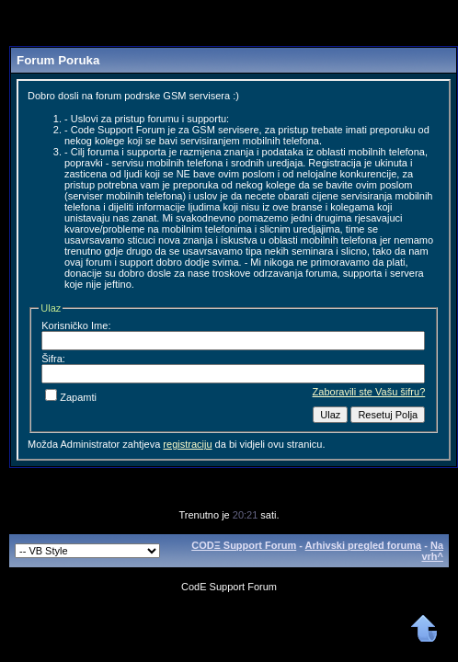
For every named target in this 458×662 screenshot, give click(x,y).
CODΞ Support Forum (243, 545)
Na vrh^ (432, 551)
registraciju (187, 444)
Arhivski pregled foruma (363, 545)
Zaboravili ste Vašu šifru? (369, 391)
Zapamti (71, 397)
